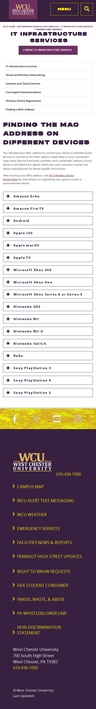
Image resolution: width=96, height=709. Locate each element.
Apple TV (22, 257)
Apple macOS (26, 245)
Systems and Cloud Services (23, 83)
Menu (64, 9)
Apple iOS (23, 233)
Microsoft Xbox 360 (32, 270)
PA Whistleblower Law (41, 613)
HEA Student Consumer (42, 585)
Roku (18, 355)
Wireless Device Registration (23, 101)
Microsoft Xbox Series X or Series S (48, 294)
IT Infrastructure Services (77, 26)
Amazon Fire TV (28, 208)
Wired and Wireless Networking (25, 75)
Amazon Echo (26, 196)
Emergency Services (38, 528)
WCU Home (9, 26)
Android (21, 220)
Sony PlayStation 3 (32, 368)
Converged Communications (23, 92)
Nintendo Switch (30, 343)
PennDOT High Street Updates (49, 556)
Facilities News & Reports (44, 542)
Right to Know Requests (43, 571)
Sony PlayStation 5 (32, 392)
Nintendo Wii (26, 319)
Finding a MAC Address (20, 109)
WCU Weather (32, 514)
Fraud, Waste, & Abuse (41, 599)
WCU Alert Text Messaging (45, 500)
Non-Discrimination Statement (39, 630)
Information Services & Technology (38, 26)
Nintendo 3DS (27, 306)
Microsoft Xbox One (32, 282)
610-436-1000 (68, 474)
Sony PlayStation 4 (32, 380)
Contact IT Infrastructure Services (48, 50)
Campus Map (30, 486)
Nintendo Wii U (28, 331)
